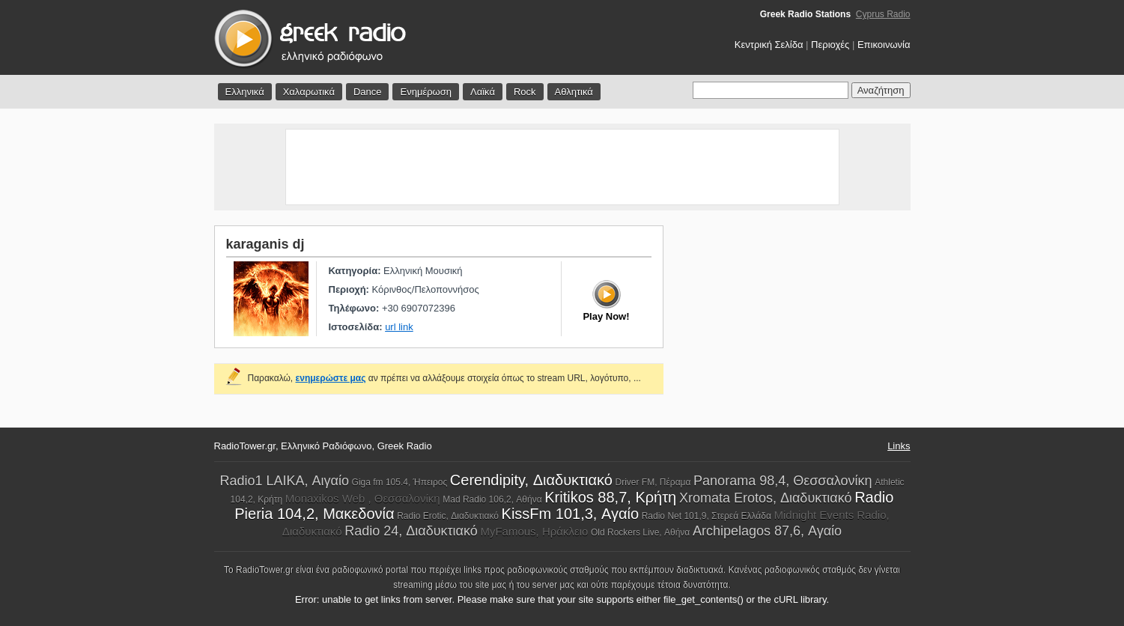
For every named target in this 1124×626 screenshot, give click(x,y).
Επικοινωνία (884, 44)
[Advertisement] (562, 167)
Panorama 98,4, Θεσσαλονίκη (782, 480)
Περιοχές (830, 44)
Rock (525, 91)
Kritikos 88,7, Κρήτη (610, 497)
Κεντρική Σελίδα (769, 44)
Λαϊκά (482, 91)
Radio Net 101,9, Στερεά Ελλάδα (706, 516)
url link (399, 326)
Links (898, 446)
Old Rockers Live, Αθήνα (640, 532)
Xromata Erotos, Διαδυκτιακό (765, 497)
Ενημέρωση (426, 91)
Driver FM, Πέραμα (653, 482)
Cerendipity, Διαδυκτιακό (531, 480)
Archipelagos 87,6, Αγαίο (767, 530)
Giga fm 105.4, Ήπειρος (400, 482)
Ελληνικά (244, 91)
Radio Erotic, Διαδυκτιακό (448, 516)
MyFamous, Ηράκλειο (534, 531)
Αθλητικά (574, 91)
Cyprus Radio (883, 14)
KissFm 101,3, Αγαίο (571, 513)
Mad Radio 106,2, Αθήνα (492, 499)
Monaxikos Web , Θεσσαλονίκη (362, 498)
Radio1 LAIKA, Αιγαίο (284, 480)
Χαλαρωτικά (309, 91)
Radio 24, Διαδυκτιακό (411, 530)
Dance (367, 91)
